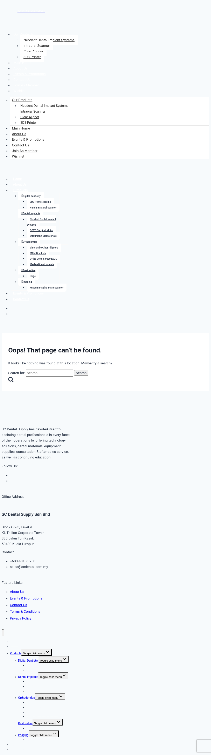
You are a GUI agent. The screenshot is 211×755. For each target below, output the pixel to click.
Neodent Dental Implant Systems (49, 40)
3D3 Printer (32, 57)
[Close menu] (3, 632)
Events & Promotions (29, 74)
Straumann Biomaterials (43, 235)
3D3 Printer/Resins (40, 201)
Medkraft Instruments (42, 264)
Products (21, 190)
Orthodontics (30, 241)
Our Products (23, 34)
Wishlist (19, 91)
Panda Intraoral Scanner (43, 207)
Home (17, 179)
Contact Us (21, 80)
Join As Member (26, 85)
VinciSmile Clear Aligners (44, 247)
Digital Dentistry (32, 196)
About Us (20, 68)
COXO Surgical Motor (41, 230)
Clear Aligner (33, 51)
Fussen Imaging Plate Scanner (46, 287)
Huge (33, 276)
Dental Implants (31, 213)
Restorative (29, 270)
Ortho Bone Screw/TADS (43, 258)
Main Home (22, 63)
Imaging (27, 281)
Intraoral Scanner (36, 46)
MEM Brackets (38, 253)
